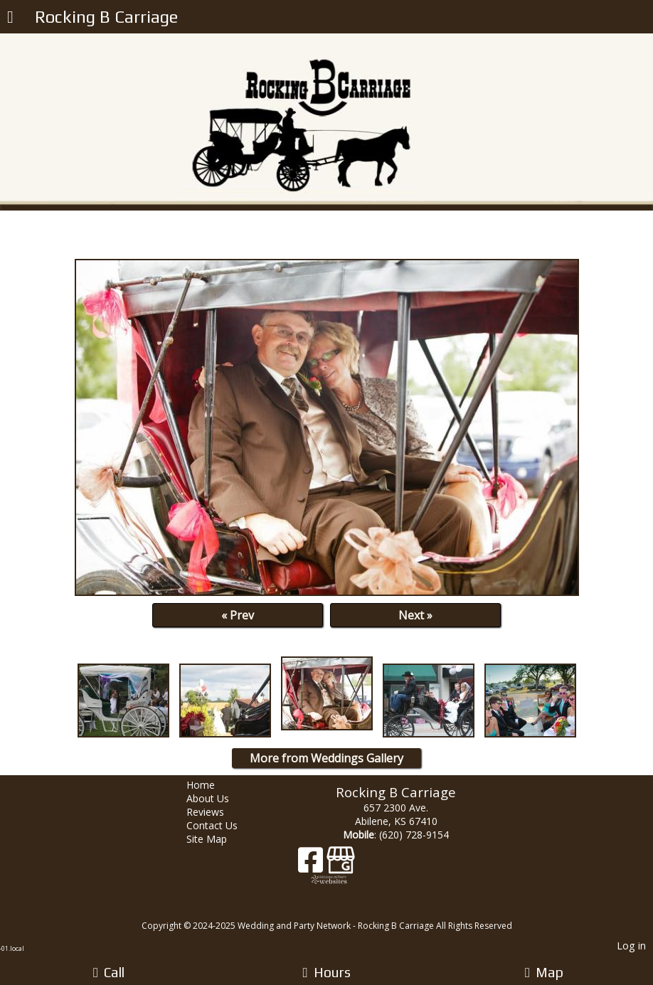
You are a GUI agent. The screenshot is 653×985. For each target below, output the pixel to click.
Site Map (217, 839)
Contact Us (223, 825)
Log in (631, 945)
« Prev (237, 615)
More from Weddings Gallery (326, 758)
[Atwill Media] (339, 910)
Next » (415, 615)
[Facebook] (312, 865)
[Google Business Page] (340, 865)
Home (211, 785)
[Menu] (10, 18)
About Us (218, 798)
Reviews (216, 812)
